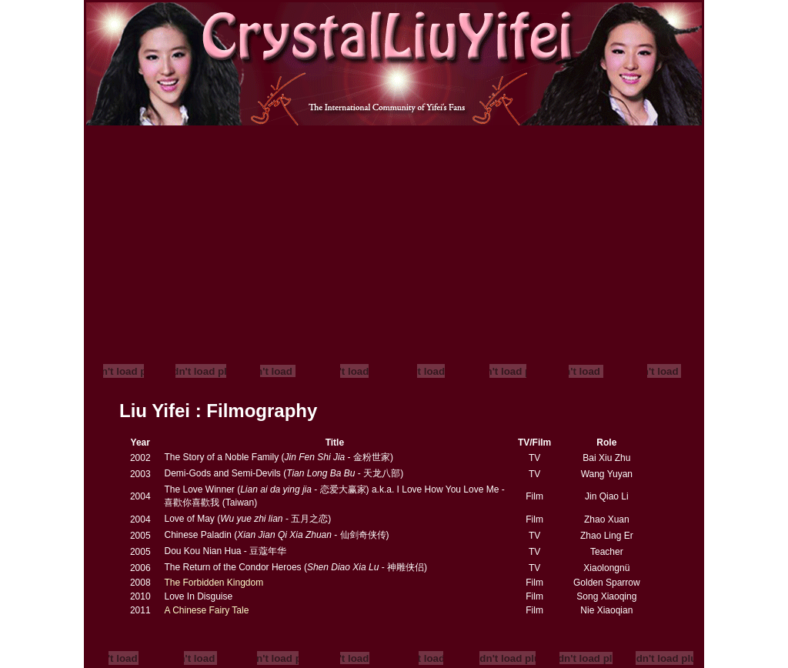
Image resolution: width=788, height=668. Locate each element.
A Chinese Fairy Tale (206, 610)
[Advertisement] (394, 241)
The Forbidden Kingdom (213, 582)
